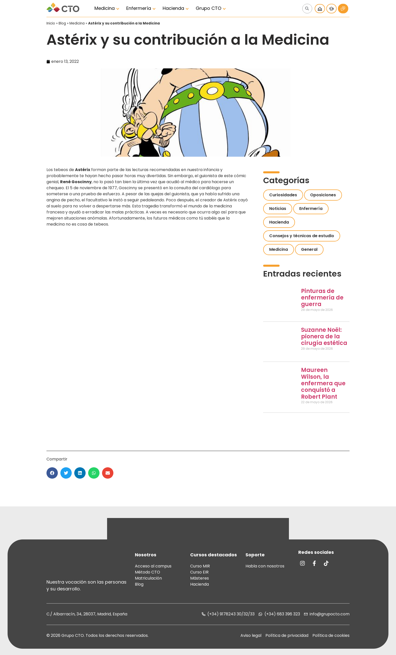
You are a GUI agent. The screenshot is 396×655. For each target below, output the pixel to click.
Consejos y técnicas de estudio (301, 236)
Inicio (50, 23)
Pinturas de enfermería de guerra (322, 297)
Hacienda (173, 8)
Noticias (277, 208)
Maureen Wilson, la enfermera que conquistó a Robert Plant (323, 383)
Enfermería (138, 8)
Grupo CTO (208, 8)
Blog (62, 23)
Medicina (104, 8)
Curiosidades (283, 195)
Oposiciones (323, 195)
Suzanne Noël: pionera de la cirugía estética (324, 336)
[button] (52, 473)
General (309, 249)
